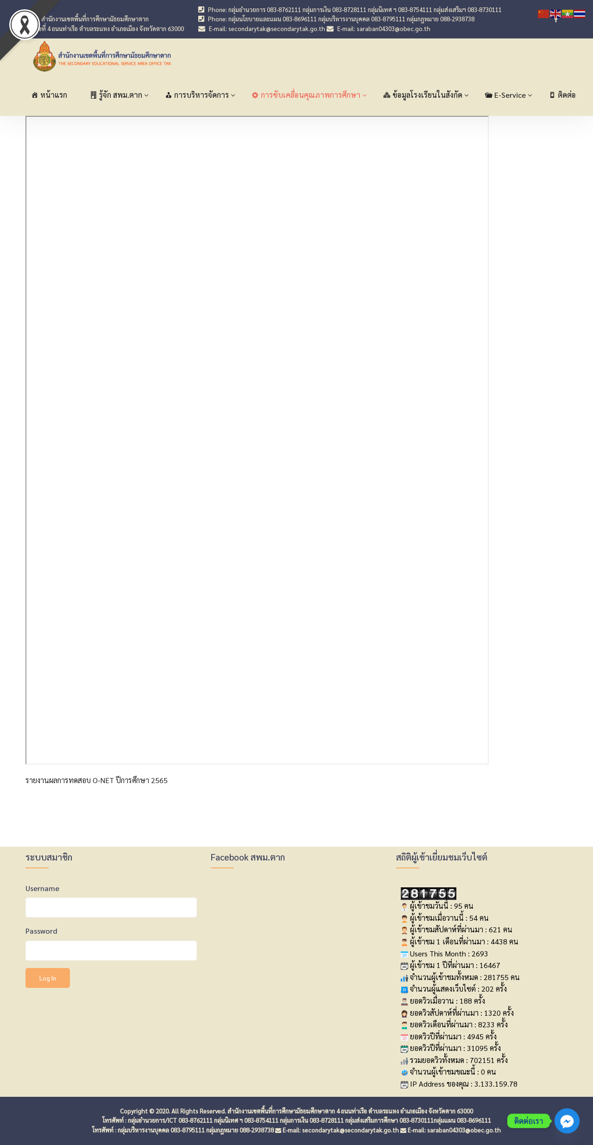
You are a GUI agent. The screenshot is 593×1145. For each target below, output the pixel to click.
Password (41, 931)
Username (42, 888)
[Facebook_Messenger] (567, 1120)
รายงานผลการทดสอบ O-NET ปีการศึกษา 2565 (96, 780)
